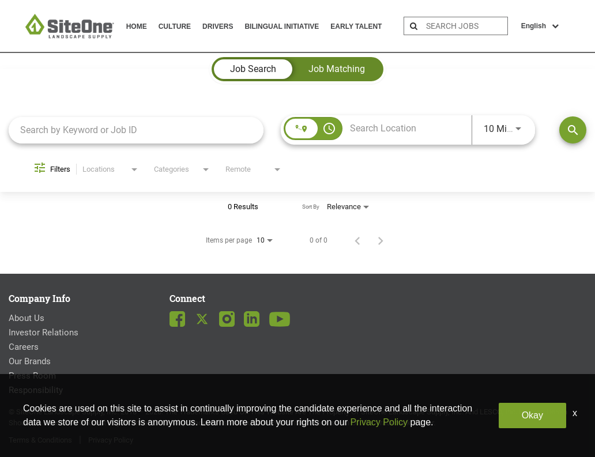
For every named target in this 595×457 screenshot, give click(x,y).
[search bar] (465, 26)
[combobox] (136, 129)
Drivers (217, 26)
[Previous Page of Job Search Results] (357, 240)
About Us (26, 318)
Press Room (32, 376)
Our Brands (30, 361)
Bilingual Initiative (281, 26)
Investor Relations (43, 332)
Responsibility (36, 390)
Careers (24, 347)
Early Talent (356, 26)
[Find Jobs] (572, 129)
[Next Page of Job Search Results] (380, 240)
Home (136, 26)
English (540, 26)
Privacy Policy (110, 440)
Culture (175, 26)
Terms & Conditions (40, 440)
